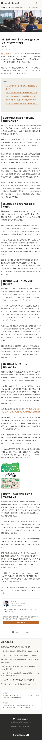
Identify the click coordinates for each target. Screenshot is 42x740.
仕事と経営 (10, 8)
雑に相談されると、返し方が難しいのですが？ (21, 100)
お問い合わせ (27, 726)
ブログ (3, 8)
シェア (15, 632)
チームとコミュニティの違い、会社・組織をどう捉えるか (19, 655)
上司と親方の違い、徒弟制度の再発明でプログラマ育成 (19, 651)
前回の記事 (5, 53)
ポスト (27, 632)
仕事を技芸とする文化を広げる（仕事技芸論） (16, 647)
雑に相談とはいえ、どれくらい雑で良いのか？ (21, 96)
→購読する (21, 622)
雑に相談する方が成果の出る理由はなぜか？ (21, 92)
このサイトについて (16, 726)
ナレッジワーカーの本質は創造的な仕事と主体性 (17, 680)
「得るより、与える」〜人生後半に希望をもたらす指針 (18, 684)
